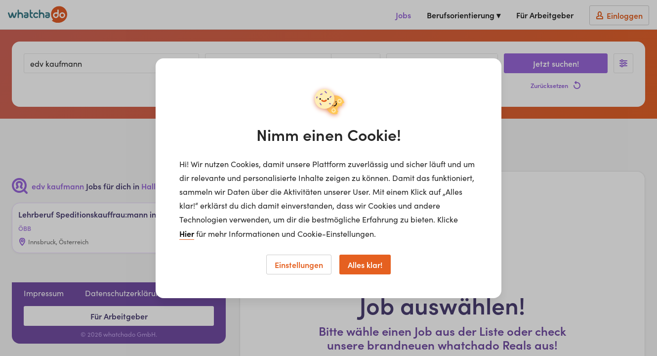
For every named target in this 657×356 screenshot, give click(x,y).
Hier (186, 233)
